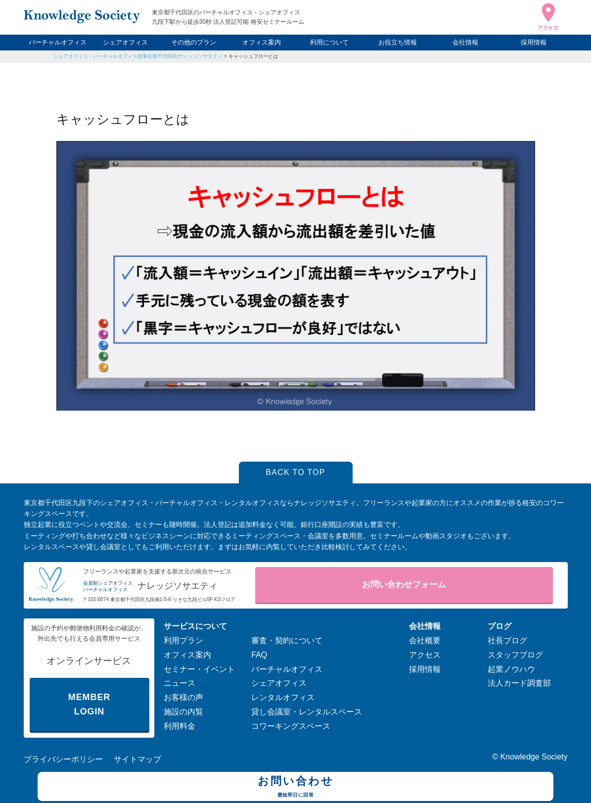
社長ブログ (507, 640)
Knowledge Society (533, 757)
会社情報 (465, 42)
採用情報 (533, 42)
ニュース (179, 683)
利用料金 (179, 726)
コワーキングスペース (290, 726)
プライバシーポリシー (63, 759)
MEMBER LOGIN (89, 704)
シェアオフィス (125, 42)
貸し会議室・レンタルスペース (306, 712)
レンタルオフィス (283, 697)
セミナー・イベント (199, 669)
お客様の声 (183, 697)
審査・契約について (286, 640)
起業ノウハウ (511, 669)
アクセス (425, 655)
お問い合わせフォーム (404, 584)
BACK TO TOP (295, 472)
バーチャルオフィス (58, 42)
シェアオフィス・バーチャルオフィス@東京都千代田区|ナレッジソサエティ (138, 56)
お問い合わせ (295, 788)
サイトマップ (137, 759)
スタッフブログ (515, 655)
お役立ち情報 (397, 42)
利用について (329, 42)
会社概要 (425, 640)
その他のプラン (193, 42)
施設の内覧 (183, 712)
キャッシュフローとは (253, 56)
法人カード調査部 (519, 683)
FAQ (259, 655)
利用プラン (183, 640)
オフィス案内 (261, 42)
